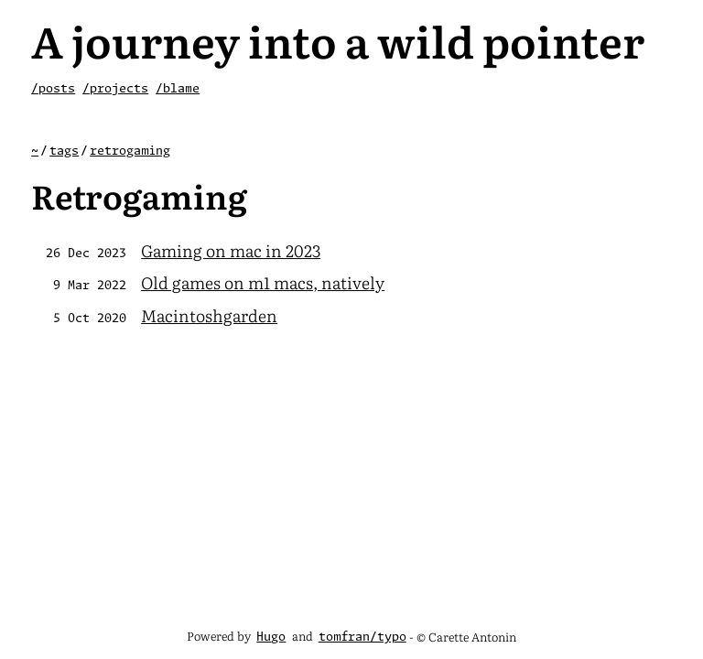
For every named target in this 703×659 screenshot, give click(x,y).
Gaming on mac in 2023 (230, 250)
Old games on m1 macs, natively (262, 282)
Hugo (271, 637)
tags (64, 151)
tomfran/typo (362, 637)
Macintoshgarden (209, 315)
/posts (53, 89)
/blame (178, 89)
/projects (115, 89)
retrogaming (130, 151)
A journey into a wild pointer (337, 39)
